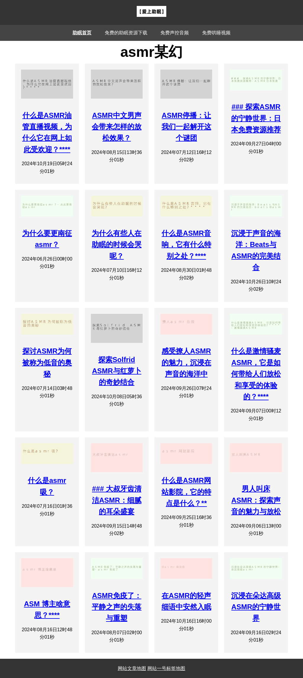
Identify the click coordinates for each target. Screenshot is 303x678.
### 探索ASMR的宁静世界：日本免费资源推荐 (256, 118)
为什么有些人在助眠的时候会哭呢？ (116, 244)
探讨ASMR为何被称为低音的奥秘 (47, 362)
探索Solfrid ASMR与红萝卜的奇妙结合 (116, 371)
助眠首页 (81, 32)
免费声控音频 (174, 32)
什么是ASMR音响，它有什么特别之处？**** (186, 244)
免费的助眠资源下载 (126, 32)
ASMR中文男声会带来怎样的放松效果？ (116, 126)
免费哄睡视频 (216, 32)
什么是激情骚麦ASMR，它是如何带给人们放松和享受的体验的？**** (256, 374)
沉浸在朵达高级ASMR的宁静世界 (256, 607)
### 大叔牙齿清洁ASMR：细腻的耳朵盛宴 (116, 500)
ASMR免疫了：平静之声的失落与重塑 (116, 607)
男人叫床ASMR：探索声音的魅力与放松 (256, 500)
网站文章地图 (132, 668)
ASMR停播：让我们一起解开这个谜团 (186, 126)
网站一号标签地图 (166, 668)
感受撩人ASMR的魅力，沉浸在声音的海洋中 (186, 362)
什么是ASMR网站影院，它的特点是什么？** (186, 491)
